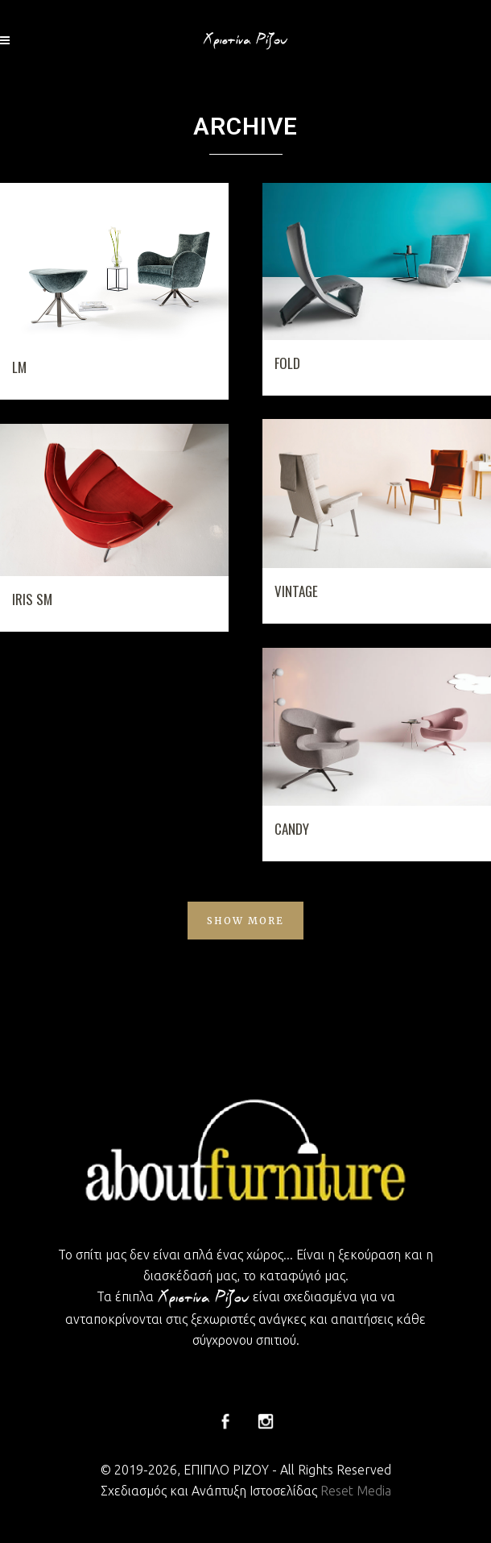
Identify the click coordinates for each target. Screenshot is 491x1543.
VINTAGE (296, 591)
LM (19, 367)
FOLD (287, 363)
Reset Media (355, 1490)
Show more (245, 921)
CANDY (291, 829)
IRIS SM (32, 599)
